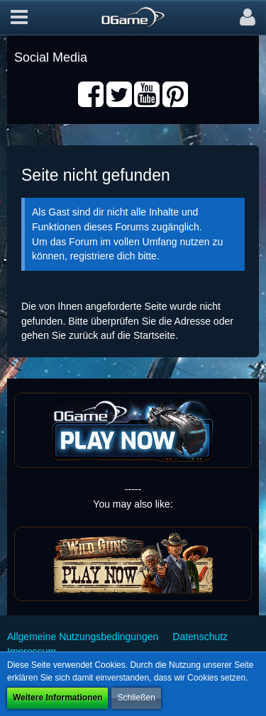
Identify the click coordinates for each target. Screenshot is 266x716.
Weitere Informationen (57, 698)
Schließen (136, 698)
